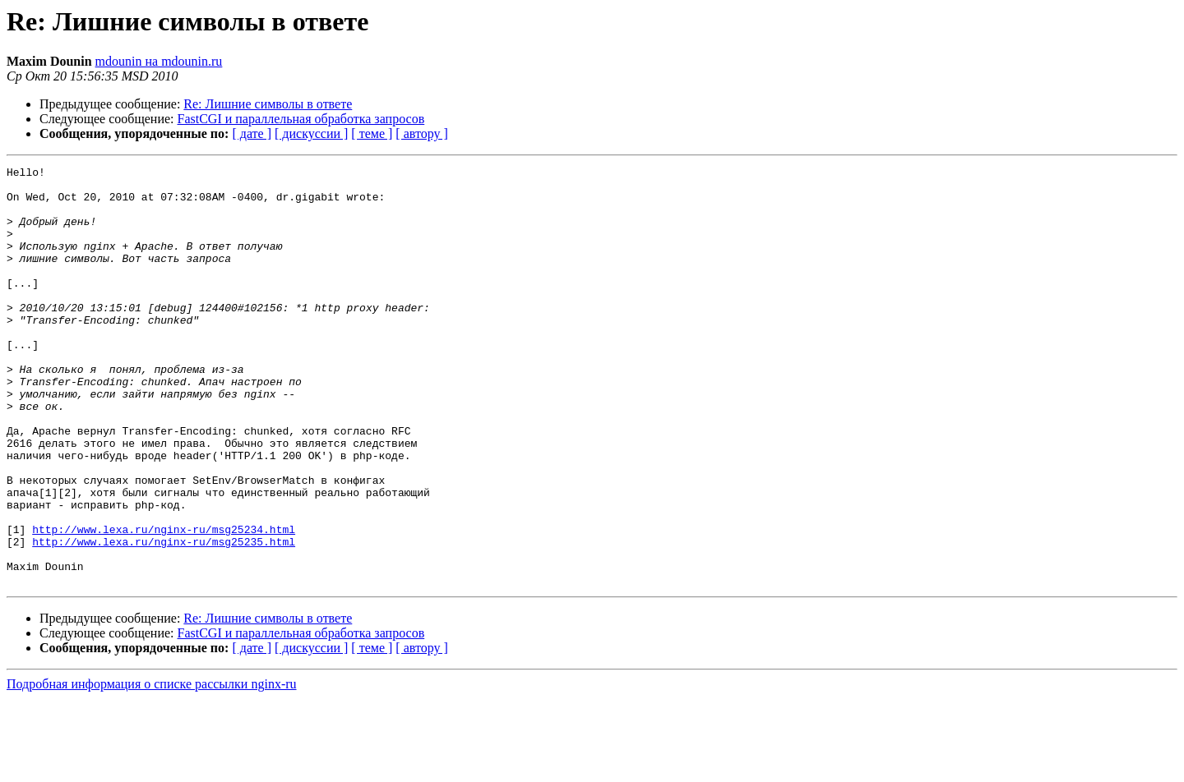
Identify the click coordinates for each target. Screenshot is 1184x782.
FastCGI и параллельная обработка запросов (301, 119)
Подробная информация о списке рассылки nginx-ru (152, 768)
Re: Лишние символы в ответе (267, 104)
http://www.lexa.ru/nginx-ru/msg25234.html (163, 603)
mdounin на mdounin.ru (159, 61)
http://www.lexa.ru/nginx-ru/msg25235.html (163, 617)
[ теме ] (371, 133)
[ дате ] (251, 133)
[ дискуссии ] (311, 133)
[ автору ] (421, 133)
